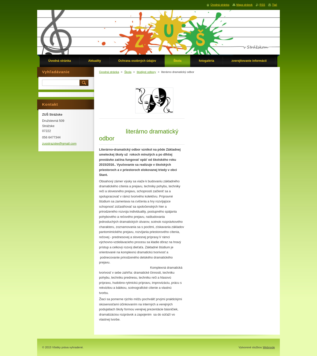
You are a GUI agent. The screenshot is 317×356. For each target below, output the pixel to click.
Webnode (269, 347)
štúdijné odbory (146, 71)
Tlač (274, 4)
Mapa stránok (244, 4)
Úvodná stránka (109, 71)
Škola (128, 71)
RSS (262, 4)
